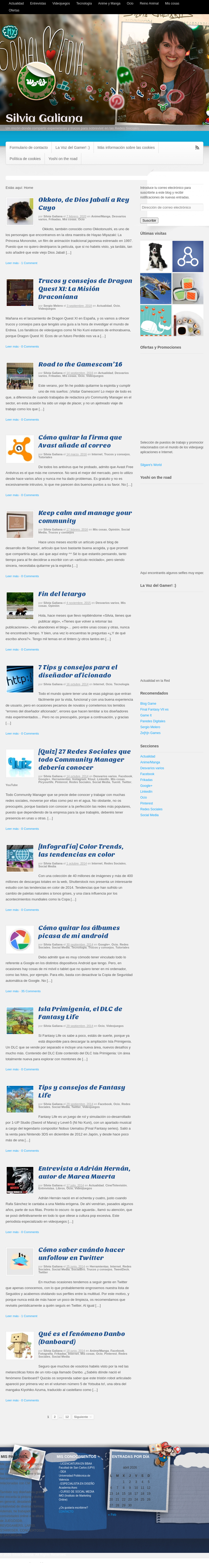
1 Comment (29, 263)
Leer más (12, 263)
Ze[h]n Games (150, 733)
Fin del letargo (62, 594)
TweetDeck (121, 1269)
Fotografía (45, 1353)
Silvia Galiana (44, 119)
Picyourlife (45, 782)
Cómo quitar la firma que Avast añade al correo (80, 441)
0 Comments (30, 346)
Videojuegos (61, 3)
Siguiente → (83, 1416)
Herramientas (61, 779)
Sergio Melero (53, 305)
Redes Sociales (80, 782)
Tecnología (84, 3)
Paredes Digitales (152, 721)
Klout (91, 779)
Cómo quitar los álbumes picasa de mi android (79, 932)
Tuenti (116, 782)
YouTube (12, 785)
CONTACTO (66, 1511)
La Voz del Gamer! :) (72, 147)
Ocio (130, 3)
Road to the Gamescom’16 (80, 364)
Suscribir (149, 220)
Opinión (114, 529)
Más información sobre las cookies (126, 147)
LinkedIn (103, 779)
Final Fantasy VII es (154, 709)
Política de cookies (25, 159)
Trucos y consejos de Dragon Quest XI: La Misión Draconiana (85, 289)
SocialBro (78, 1269)
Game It (146, 715)
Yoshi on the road (63, 159)
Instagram (79, 779)
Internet (97, 454)
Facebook (125, 776)
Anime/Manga (100, 216)
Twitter (126, 782)
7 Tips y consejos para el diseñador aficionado (77, 671)
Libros (60, 1188)
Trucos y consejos (117, 454)
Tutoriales (45, 457)
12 (67, 1416)
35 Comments (31, 991)
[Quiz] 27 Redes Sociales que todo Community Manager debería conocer (84, 759)
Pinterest (61, 782)
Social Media (101, 782)
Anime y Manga (109, 3)
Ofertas (14, 10)
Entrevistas (38, 3)
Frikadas (55, 219)
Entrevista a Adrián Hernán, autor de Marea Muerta (84, 1172)
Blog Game (148, 703)
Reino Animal (149, 3)
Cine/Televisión (116, 1185)
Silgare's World (151, 465)
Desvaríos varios (107, 602)
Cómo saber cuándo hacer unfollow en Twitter (81, 1254)
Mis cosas (172, 3)
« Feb (112, 1515)
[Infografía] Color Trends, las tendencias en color (81, 850)
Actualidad (16, 3)
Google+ (44, 779)
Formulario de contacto (29, 147)
